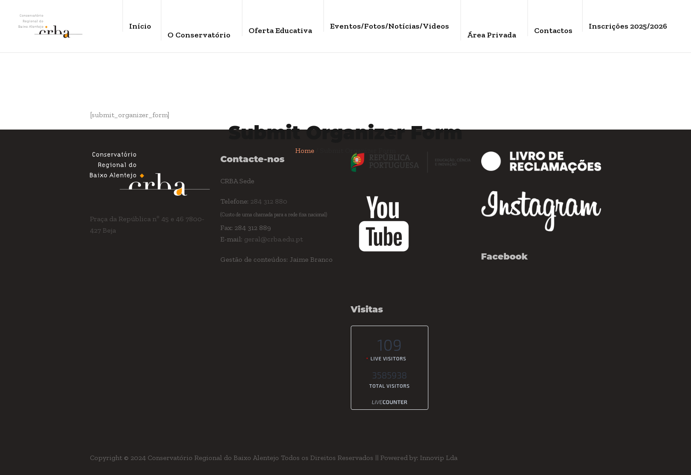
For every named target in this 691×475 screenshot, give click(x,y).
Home (304, 150)
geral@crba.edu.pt (273, 239)
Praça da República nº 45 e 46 (138, 219)
